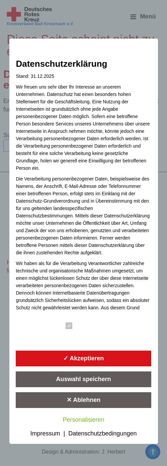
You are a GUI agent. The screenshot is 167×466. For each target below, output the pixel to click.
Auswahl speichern (83, 379)
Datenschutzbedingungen (102, 433)
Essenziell (83, 326)
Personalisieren (83, 419)
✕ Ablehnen (83, 400)
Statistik (81, 337)
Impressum (45, 433)
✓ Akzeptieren (83, 358)
